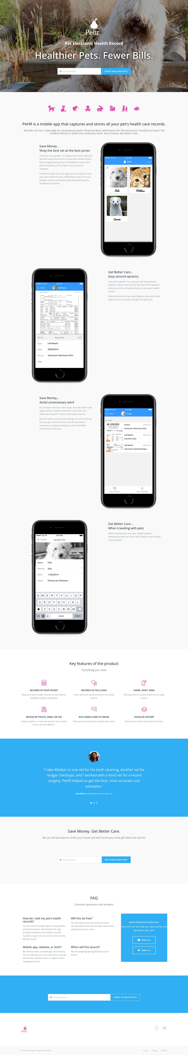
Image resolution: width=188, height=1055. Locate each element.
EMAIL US (144, 940)
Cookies (164, 1050)
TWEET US (144, 950)
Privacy (154, 1050)
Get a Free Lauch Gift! (116, 859)
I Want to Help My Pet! (125, 997)
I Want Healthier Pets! (115, 71)
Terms (145, 1050)
